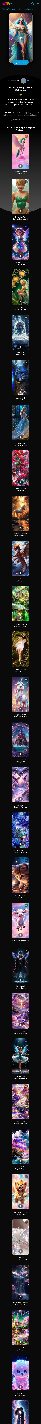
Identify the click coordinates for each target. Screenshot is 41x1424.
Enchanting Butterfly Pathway (20, 806)
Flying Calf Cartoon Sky (20, 941)
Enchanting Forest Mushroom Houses (20, 625)
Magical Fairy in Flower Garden (20, 308)
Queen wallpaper (26, 9)
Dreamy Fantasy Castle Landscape (20, 1123)
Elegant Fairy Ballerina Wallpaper (20, 1077)
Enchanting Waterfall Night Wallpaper (20, 1304)
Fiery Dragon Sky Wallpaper (20, 580)
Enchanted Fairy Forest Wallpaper (21, 670)
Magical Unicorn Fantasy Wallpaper (20, 716)
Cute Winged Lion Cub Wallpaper (20, 1213)
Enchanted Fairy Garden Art (20, 489)
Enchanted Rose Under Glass (20, 354)
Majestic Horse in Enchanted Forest (20, 535)
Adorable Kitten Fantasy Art (20, 896)
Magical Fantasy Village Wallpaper (20, 1349)
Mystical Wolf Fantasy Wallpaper (20, 399)
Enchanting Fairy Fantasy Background (20, 218)
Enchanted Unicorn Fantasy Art (20, 173)
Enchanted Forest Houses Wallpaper (20, 851)
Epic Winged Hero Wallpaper (20, 987)
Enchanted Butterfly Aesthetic (20, 1258)
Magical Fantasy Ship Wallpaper (20, 1168)
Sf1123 (26, 80)
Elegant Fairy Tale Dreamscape (20, 444)
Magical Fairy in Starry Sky (20, 263)
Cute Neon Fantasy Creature (20, 1394)
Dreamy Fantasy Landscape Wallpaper (20, 1032)
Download (20, 62)
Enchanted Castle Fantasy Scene (20, 761)
